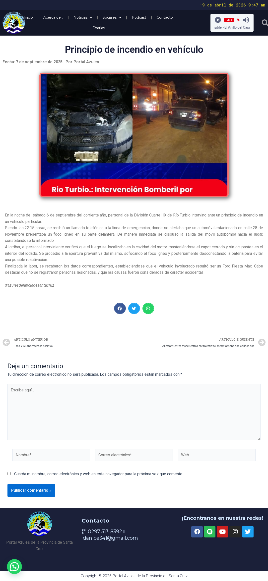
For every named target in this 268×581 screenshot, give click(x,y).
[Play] (218, 20)
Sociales (112, 17)
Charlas (98, 28)
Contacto (165, 17)
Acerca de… (53, 17)
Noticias (82, 17)
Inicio (28, 17)
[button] (120, 308)
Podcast (139, 17)
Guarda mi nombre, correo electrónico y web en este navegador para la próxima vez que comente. (98, 475)
